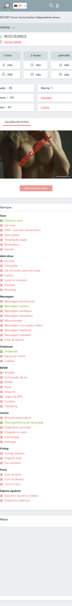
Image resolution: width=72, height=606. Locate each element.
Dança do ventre (14, 356)
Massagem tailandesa (18, 316)
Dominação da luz (15, 377)
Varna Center (26, 17)
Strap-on (9, 392)
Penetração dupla (15, 240)
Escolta (9, 261)
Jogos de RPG (13, 396)
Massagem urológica (17, 311)
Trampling (10, 406)
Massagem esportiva (17, 330)
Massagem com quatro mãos (23, 325)
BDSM (8, 382)
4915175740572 (15, 36)
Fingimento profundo (17, 427)
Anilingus (10, 442)
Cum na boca (12, 474)
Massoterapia (13, 320)
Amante (9, 372)
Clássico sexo (13, 220)
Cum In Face (12, 484)
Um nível (10, 225)
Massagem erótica (16, 306)
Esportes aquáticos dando (21, 495)
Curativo (9, 401)
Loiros (45, 107)
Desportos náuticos (17, 500)
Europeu (46, 97)
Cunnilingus (11, 437)
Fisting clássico (14, 453)
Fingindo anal (13, 458)
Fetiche (9, 249)
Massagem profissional (19, 301)
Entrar (57, 5)
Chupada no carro (15, 432)
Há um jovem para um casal (22, 270)
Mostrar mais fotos (36, 188)
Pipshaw (9, 285)
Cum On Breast (14, 479)
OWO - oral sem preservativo (22, 230)
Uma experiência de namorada (23, 422)
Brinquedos (11, 244)
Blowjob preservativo (17, 418)
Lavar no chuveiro (15, 280)
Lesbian (9, 361)
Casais (8, 275)
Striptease (10, 351)
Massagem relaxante (17, 335)
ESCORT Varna (9, 17)
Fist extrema (12, 463)
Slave (7, 387)
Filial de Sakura (14, 340)
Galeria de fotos (17, 122)
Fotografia (10, 265)
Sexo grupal (11, 235)
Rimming (10, 290)
